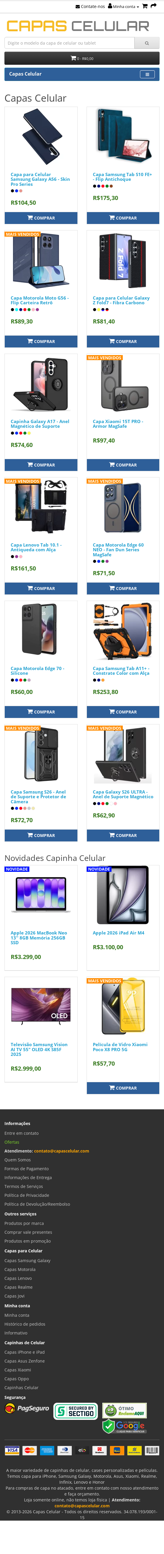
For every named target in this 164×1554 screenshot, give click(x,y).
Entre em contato (21, 1133)
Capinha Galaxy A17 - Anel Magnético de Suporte (40, 423)
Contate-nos (90, 6)
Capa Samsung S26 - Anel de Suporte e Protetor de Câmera (38, 796)
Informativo (15, 1333)
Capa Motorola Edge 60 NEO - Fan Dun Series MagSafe (118, 549)
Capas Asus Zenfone (24, 1361)
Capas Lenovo (18, 1278)
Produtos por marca (24, 1223)
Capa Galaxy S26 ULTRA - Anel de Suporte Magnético (123, 794)
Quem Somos (17, 1160)
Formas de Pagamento (26, 1168)
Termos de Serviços (23, 1186)
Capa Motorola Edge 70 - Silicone (37, 670)
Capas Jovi (14, 1296)
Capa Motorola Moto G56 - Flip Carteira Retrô (40, 300)
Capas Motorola (20, 1269)
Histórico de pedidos (24, 1324)
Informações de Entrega (28, 1177)
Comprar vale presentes (28, 1232)
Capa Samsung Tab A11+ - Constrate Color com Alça (121, 670)
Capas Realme (18, 1287)
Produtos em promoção (27, 1241)
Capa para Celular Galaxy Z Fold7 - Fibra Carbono (121, 300)
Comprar (41, 217)
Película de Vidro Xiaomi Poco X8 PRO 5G (120, 1046)
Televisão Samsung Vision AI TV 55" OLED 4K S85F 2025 (39, 1049)
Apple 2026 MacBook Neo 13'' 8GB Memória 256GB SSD (39, 937)
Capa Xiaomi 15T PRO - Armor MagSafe (118, 423)
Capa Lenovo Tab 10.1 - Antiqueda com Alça (36, 547)
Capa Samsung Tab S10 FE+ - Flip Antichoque (122, 176)
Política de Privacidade (26, 1195)
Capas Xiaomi (17, 1370)
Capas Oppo (16, 1378)
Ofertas (11, 1142)
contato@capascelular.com (61, 1151)
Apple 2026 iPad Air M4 (118, 933)
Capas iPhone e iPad (24, 1352)
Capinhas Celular (21, 1387)
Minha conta (123, 6)
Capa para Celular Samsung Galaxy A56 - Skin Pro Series (40, 179)
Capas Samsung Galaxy (27, 1260)
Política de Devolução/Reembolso (37, 1204)
